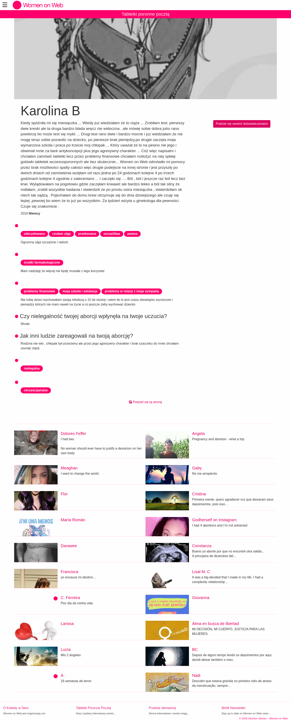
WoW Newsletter (233, 708)
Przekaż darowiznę (162, 708)
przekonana (87, 233)
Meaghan (69, 468)
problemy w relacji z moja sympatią (132, 291)
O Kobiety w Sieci (15, 708)
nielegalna (32, 368)
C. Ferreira (70, 597)
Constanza (202, 546)
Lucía (66, 649)
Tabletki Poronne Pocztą (93, 708)
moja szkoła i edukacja (79, 291)
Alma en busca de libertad (215, 623)
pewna (132, 233)
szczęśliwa (111, 233)
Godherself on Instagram (214, 520)
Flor (64, 494)
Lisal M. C (201, 571)
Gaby (197, 468)
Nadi (196, 675)
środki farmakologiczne (42, 262)
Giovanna (201, 597)
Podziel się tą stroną (145, 402)
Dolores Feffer (73, 433)
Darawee (69, 546)
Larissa (67, 623)
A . (63, 675)
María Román (73, 520)
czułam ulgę (61, 233)
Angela (198, 433)
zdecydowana (34, 233)
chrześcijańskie (36, 390)
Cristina (199, 494)
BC (195, 649)
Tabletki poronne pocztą (146, 14)
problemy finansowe (39, 291)
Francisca (69, 571)
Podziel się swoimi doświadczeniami (242, 123)
